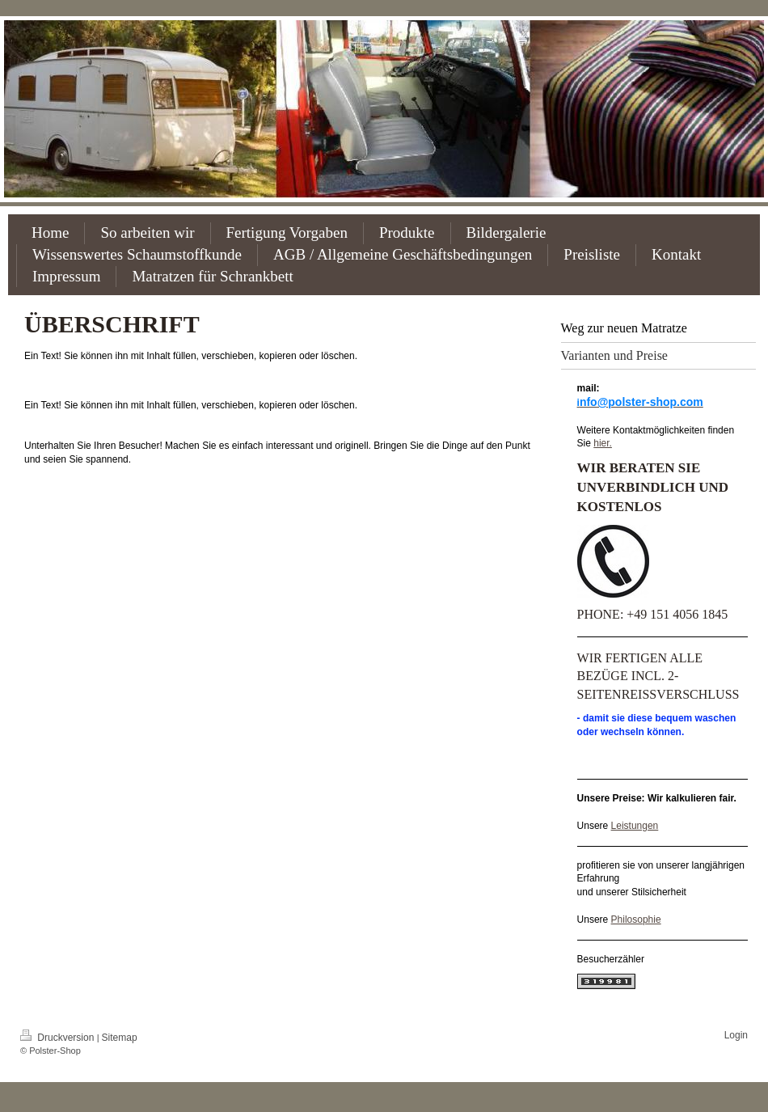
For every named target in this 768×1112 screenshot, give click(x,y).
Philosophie (636, 919)
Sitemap (119, 1037)
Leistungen (635, 825)
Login (736, 1035)
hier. (602, 443)
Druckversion (58, 1037)
